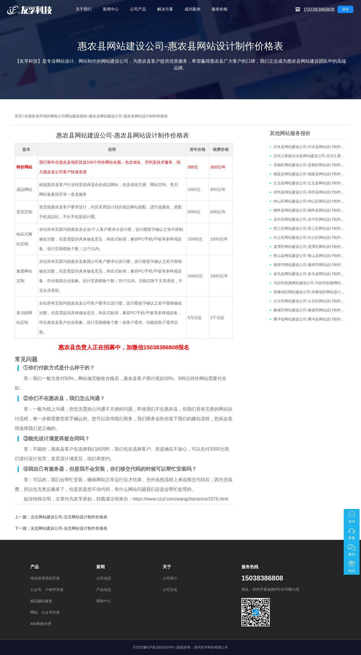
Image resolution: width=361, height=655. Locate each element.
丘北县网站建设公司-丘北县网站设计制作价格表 (309, 183)
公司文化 (170, 590)
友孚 (78, 498)
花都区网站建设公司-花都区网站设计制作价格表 (309, 165)
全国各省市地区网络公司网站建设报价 (55, 116)
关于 (167, 566)
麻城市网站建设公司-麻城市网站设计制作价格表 (309, 310)
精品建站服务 (41, 601)
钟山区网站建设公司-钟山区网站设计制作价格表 (309, 201)
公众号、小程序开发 (46, 590)
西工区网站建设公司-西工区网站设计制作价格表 (309, 228)
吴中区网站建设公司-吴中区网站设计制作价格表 (309, 219)
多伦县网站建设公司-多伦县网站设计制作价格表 (309, 274)
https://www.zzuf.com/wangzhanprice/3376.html (180, 498)
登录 (345, 9)
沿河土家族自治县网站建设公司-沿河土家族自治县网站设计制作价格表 (309, 156)
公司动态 (103, 578)
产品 (34, 566)
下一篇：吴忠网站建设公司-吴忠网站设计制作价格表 (61, 528)
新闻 (100, 566)
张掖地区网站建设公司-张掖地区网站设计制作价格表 (309, 292)
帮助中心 (103, 601)
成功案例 (192, 9)
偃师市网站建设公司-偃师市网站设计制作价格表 (309, 265)
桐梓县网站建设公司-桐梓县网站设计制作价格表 (309, 210)
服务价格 (220, 9)
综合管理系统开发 (45, 578)
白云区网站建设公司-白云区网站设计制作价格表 (309, 237)
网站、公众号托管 (45, 612)
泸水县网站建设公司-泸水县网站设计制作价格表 (309, 147)
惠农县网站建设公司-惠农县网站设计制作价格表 (128, 116)
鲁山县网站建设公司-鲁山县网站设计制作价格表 (309, 255)
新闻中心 (111, 9)
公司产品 (138, 9)
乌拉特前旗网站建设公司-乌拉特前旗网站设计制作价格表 (309, 283)
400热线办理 (40, 624)
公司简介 (170, 578)
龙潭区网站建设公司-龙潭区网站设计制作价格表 (309, 246)
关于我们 (84, 9)
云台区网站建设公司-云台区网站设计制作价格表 (309, 301)
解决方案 (165, 9)
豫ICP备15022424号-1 (160, 647)
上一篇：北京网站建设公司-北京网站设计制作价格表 (61, 517)
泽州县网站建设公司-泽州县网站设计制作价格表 (309, 192)
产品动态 (103, 590)
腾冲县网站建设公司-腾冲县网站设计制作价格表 (309, 319)
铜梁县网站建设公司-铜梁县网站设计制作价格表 (309, 174)
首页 (18, 116)
